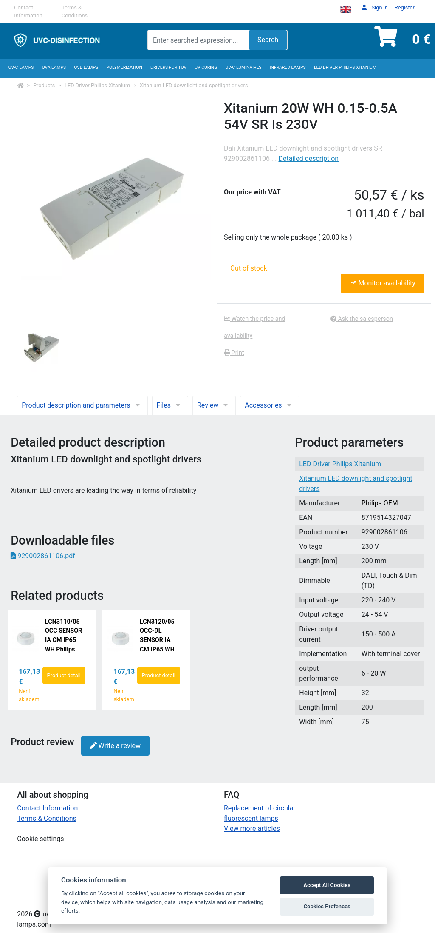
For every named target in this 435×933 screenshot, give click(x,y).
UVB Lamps (86, 67)
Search (267, 40)
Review (214, 405)
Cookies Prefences (326, 906)
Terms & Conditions (75, 11)
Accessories (269, 405)
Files (170, 405)
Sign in (375, 8)
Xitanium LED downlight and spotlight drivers (194, 85)
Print (234, 353)
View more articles (252, 829)
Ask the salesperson (361, 318)
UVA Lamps (54, 67)
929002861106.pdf (43, 556)
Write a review (115, 746)
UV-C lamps (21, 67)
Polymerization (124, 67)
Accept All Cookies (326, 885)
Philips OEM (380, 503)
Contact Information (28, 11)
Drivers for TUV (168, 67)
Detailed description (308, 158)
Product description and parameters (82, 405)
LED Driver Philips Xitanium (345, 67)
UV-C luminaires (244, 67)
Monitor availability (382, 283)
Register (405, 7)
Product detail (64, 675)
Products (44, 85)
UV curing (206, 67)
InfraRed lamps (288, 67)
